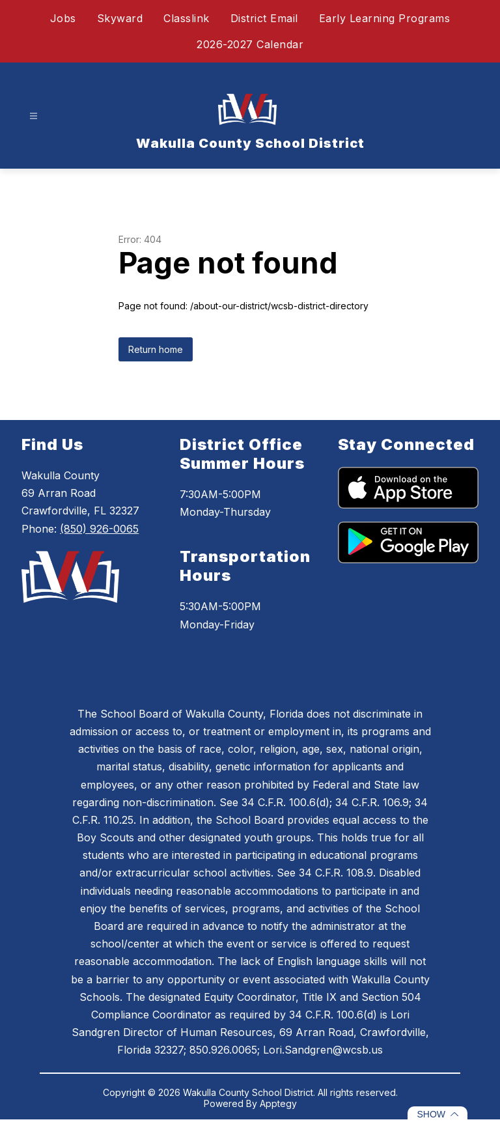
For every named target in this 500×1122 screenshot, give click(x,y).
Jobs (63, 18)
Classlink (186, 18)
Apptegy (278, 1103)
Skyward (120, 18)
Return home (155, 349)
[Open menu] (33, 116)
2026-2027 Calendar (250, 44)
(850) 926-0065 (99, 528)
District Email (264, 18)
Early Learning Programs (385, 18)
